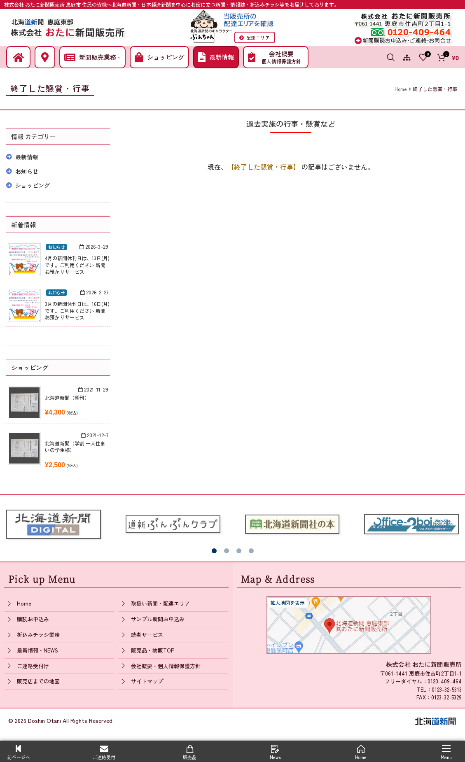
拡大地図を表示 (287, 602)
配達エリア (254, 37)
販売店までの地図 (38, 681)
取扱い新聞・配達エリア (160, 603)
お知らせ (26, 171)
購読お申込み (33, 619)
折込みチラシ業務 (38, 634)
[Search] (391, 57)
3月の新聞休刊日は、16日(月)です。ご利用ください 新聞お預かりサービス (77, 310)
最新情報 (26, 157)
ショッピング (32, 185)
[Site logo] (68, 26)
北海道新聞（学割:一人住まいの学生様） (75, 447)
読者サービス (147, 634)
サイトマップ (147, 681)
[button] (214, 550)
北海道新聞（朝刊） (67, 397)
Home (24, 603)
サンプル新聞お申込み (158, 619)
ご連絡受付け (33, 666)
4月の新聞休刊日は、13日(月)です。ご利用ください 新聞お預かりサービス (77, 264)
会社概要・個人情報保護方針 (166, 666)
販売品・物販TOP (152, 650)
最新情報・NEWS (37, 650)
